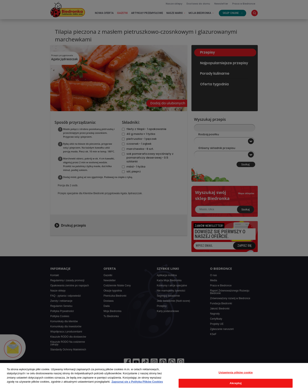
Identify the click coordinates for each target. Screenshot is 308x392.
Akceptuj (236, 383)
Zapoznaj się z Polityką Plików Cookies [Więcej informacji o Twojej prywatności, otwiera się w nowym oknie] (137, 381)
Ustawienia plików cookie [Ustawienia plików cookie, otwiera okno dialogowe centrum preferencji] (236, 372)
